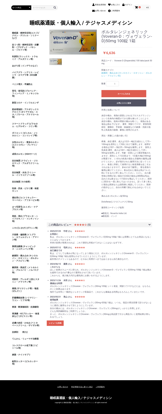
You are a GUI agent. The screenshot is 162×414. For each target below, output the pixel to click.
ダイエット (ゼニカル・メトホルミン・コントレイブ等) (25, 134)
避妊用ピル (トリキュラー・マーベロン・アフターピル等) (25, 198)
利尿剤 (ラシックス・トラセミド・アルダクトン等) (25, 57)
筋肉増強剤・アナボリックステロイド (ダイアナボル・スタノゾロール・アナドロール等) (25, 113)
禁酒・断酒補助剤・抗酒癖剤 (25, 307)
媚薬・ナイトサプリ (21, 354)
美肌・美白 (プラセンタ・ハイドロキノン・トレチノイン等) (25, 218)
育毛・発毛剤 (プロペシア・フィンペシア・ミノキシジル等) (25, 93)
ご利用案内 (100, 387)
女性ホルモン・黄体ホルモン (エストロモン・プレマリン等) (25, 145)
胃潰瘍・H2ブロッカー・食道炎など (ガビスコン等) (25, 314)
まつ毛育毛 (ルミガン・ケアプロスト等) (25, 208)
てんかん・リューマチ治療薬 (25, 339)
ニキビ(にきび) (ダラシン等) (25, 228)
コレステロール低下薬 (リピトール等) (25, 346)
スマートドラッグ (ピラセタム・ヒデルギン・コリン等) (25, 125)
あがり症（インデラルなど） (25, 66)
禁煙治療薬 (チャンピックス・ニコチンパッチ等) (24, 247)
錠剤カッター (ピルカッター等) (25, 362)
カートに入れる (124, 94)
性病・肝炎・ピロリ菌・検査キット (25, 189)
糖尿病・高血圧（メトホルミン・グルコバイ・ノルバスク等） (25, 270)
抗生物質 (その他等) (21, 182)
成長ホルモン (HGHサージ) (24, 154)
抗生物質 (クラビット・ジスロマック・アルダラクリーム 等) (25, 163)
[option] (73, 42)
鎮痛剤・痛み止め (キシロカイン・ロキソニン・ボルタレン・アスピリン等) (25, 258)
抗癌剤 (15, 332)
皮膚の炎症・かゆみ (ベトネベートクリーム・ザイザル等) (25, 324)
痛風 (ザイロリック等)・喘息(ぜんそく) (25, 289)
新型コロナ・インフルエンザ (25, 102)
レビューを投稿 (55, 323)
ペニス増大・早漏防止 (22, 84)
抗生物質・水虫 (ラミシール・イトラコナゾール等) (24, 173)
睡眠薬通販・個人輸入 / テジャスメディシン (81, 23)
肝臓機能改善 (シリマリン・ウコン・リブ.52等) (25, 298)
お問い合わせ (62, 387)
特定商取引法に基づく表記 (82, 387)
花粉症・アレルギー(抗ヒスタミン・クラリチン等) (25, 280)
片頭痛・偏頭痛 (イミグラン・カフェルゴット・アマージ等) (25, 237)
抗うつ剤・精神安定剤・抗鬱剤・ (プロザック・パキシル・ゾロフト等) (25, 47)
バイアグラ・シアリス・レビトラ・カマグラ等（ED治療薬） (25, 75)
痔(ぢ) (25, 332)
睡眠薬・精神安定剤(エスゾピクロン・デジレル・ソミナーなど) (25, 35)
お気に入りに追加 (124, 103)
